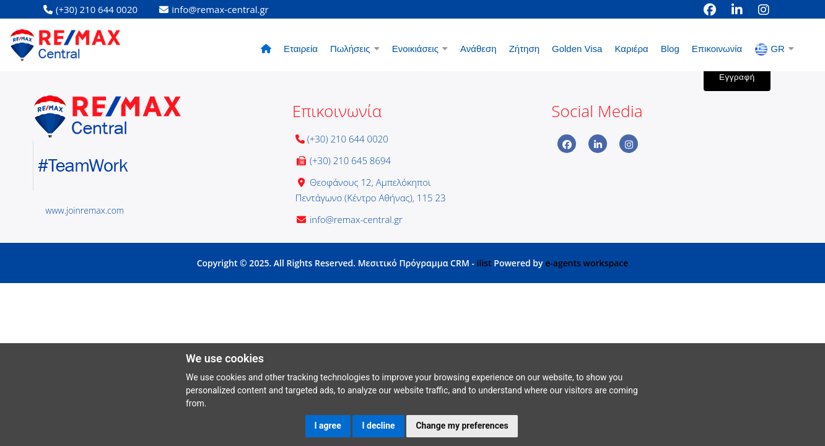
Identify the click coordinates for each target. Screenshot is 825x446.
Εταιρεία (301, 48)
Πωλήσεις (355, 48)
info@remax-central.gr (356, 219)
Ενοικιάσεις (420, 48)
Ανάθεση (478, 48)
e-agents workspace (586, 263)
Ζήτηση (524, 48)
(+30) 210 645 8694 (350, 160)
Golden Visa (577, 48)
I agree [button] (328, 426)
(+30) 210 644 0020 (347, 139)
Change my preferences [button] (462, 426)
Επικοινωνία (717, 48)
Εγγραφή (737, 77)
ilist (484, 263)
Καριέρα (631, 48)
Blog (670, 48)
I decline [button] (378, 426)
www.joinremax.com (84, 210)
